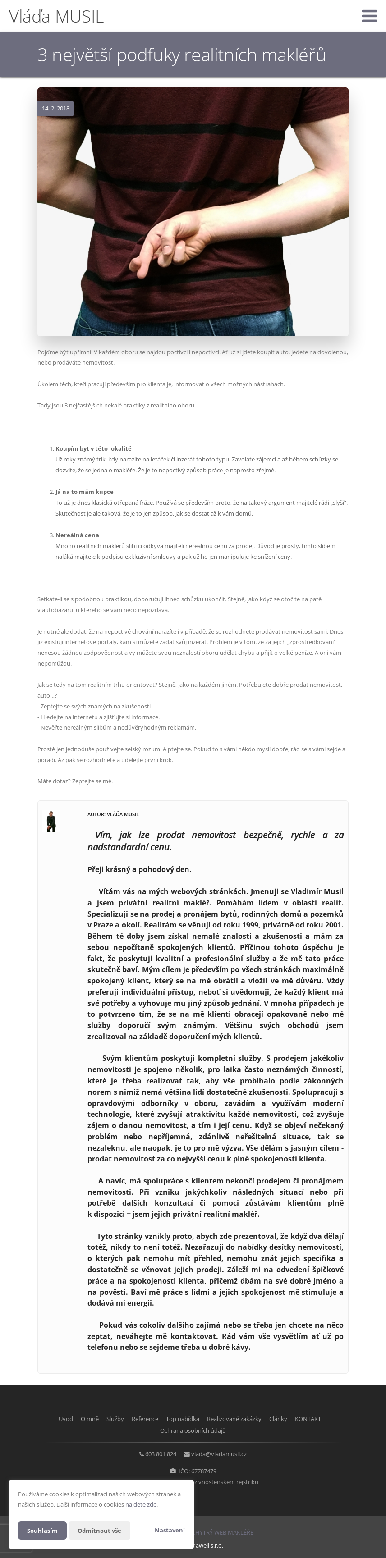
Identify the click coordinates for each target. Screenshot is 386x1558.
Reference (140, 1419)
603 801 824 (158, 1453)
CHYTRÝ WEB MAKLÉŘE (222, 1530)
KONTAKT (321, 1419)
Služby (106, 1419)
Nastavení (170, 1530)
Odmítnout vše (102, 1530)
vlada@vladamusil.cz (221, 1453)
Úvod (48, 1419)
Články (287, 1419)
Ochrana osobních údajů (193, 1430)
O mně (77, 1419)
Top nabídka (182, 1419)
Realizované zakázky (238, 1419)
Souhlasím (43, 1530)
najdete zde (140, 1504)
